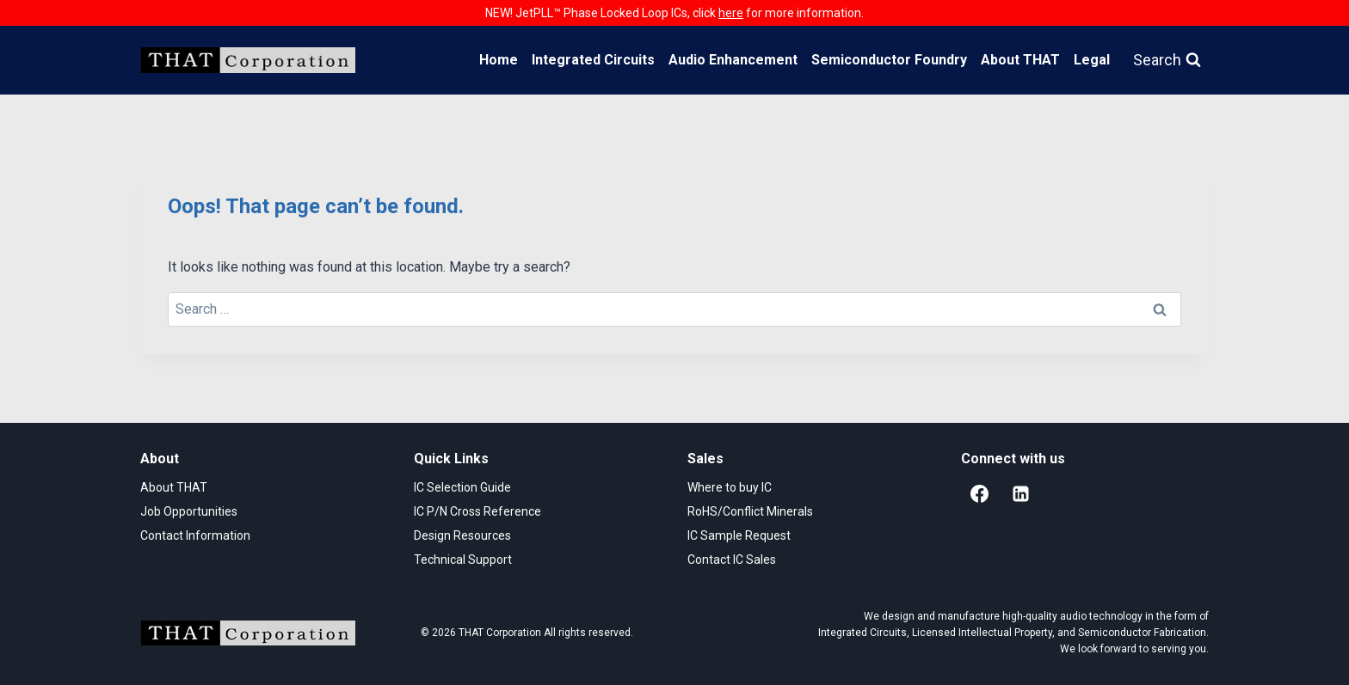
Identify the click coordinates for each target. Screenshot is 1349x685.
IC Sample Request (739, 535)
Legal (1092, 60)
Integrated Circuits (593, 60)
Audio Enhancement (733, 60)
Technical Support (463, 559)
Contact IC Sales (731, 559)
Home (498, 60)
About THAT (1020, 60)
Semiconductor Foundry (889, 60)
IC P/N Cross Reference (477, 511)
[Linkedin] (1020, 494)
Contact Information (195, 535)
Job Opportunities (188, 511)
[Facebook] (979, 494)
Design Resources (462, 535)
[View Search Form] (1167, 60)
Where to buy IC (729, 487)
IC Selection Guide (462, 487)
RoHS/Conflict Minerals (750, 511)
